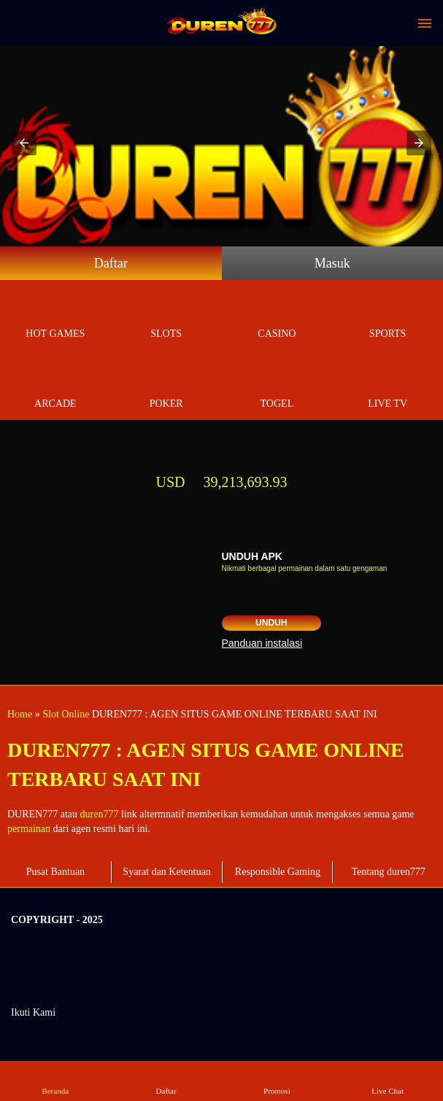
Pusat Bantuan (55, 871)
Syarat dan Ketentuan (167, 871)
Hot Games (55, 317)
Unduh (271, 623)
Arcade (55, 387)
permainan (28, 828)
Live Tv (387, 387)
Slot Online (65, 714)
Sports (387, 317)
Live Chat (387, 1080)
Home (19, 714)
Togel (277, 387)
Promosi (277, 1080)
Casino (277, 317)
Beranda (55, 1080)
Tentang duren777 (388, 871)
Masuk (332, 263)
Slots (166, 317)
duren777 (99, 814)
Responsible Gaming (277, 871)
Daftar (111, 263)
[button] (24, 143)
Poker (166, 387)
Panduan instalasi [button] (262, 643)
